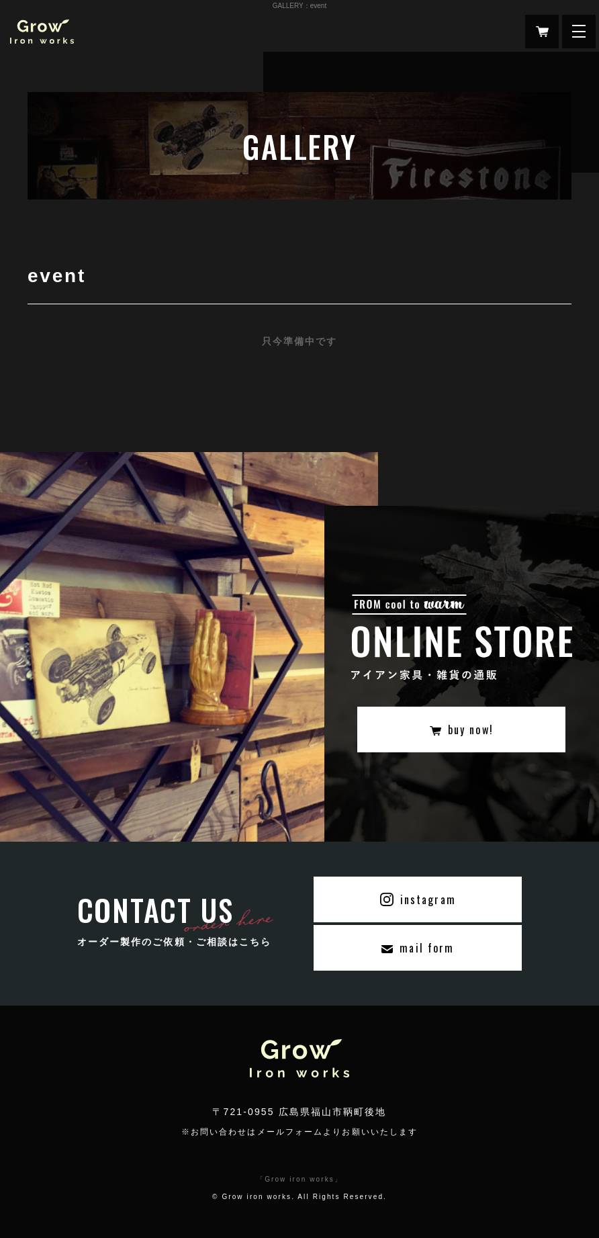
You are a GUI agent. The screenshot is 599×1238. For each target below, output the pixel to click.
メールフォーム (290, 1132)
